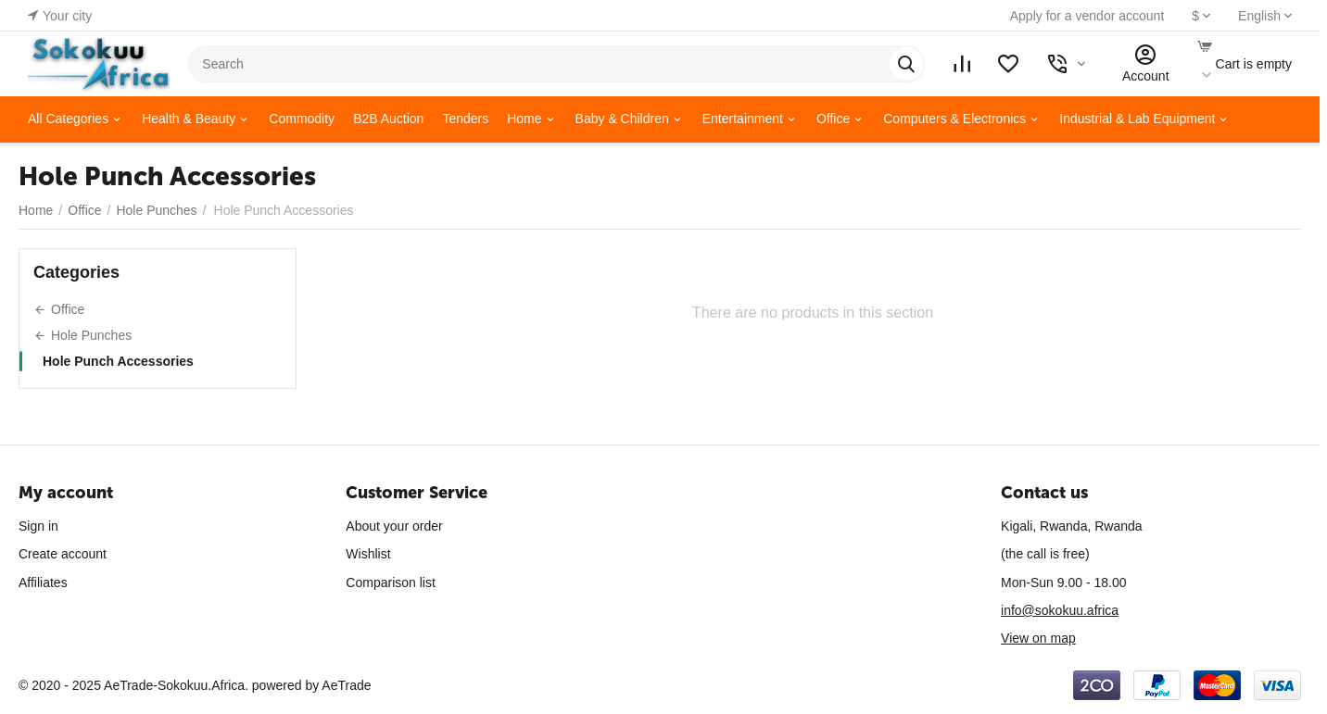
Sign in (38, 526)
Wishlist (368, 553)
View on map (1038, 638)
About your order (394, 526)
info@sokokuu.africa (1059, 610)
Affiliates (43, 582)
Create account (63, 553)
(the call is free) (1045, 553)
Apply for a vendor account (1087, 15)
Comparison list (390, 582)
